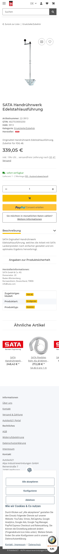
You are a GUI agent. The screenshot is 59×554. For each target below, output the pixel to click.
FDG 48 (30, 294)
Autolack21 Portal (12, 420)
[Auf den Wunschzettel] (49, 41)
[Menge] (29, 189)
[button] (41, 3)
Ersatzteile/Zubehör (24, 128)
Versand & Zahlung (13, 414)
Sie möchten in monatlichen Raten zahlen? (29, 217)
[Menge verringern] (6, 189)
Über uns (7, 402)
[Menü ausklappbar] (4, 2)
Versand (7, 160)
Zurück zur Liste (12, 24)
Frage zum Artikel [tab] (37, 230)
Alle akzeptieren (30, 481)
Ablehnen (30, 500)
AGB (5, 431)
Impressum (8, 448)
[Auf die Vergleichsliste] (41, 41)
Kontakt (7, 408)
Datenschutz (34, 544)
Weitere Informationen (29, 219)
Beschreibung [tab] (12, 230)
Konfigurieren (30, 491)
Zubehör (30, 307)
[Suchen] (52, 11)
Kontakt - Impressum (15, 544)
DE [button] (32, 3)
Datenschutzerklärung (14, 443)
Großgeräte (31, 301)
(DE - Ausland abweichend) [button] (36, 176)
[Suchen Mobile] (26, 11)
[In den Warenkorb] (5, 34)
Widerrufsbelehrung (13, 437)
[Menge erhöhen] (52, 189)
